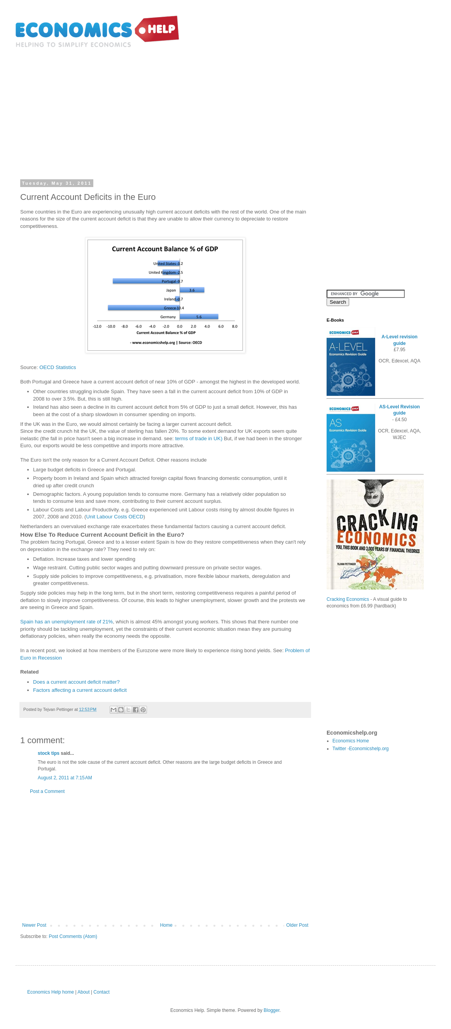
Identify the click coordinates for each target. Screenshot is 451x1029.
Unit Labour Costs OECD (114, 517)
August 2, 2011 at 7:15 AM (65, 777)
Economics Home (350, 741)
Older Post (297, 925)
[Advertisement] (225, 108)
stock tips (48, 753)
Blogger (272, 1010)
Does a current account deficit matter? (76, 682)
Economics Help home (50, 992)
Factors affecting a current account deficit (80, 690)
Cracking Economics (348, 599)
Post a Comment (47, 791)
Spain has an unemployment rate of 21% (66, 622)
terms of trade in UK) (198, 438)
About (83, 992)
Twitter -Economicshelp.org (360, 748)
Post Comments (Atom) (73, 936)
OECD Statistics (57, 367)
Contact (101, 992)
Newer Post (34, 925)
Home (166, 925)
